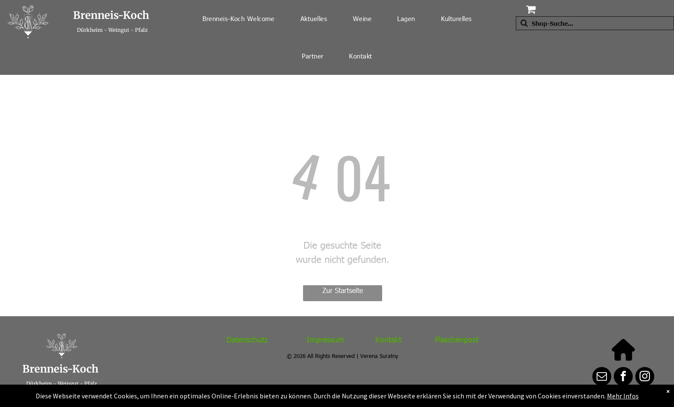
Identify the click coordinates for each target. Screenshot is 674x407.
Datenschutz (247, 339)
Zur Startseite (342, 290)
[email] (601, 377)
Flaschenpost (456, 339)
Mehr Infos (623, 396)
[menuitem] (239, 18)
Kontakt (388, 339)
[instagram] (644, 377)
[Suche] (595, 23)
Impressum (325, 339)
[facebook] (623, 377)
